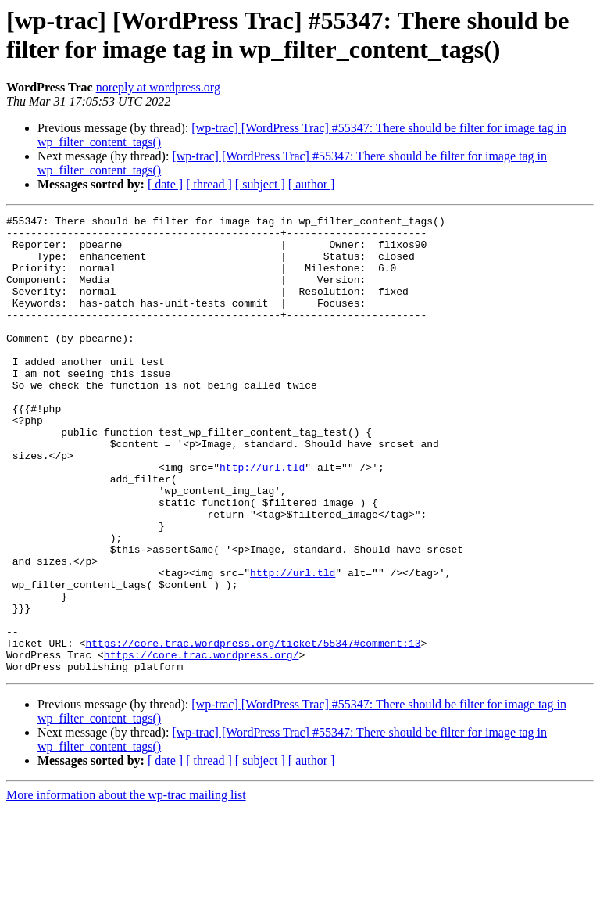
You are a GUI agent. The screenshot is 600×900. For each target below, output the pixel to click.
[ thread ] (209, 184)
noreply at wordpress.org (158, 87)
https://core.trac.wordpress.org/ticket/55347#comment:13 (252, 730)
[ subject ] (260, 184)
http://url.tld (262, 518)
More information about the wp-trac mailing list (126, 886)
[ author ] (311, 184)
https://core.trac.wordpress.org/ (201, 744)
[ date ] (165, 184)
